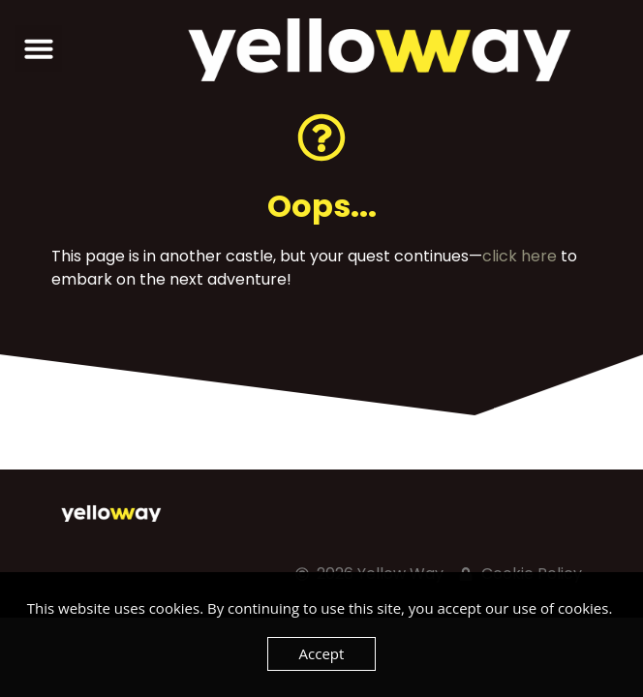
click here (519, 256)
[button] (38, 48)
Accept (322, 653)
